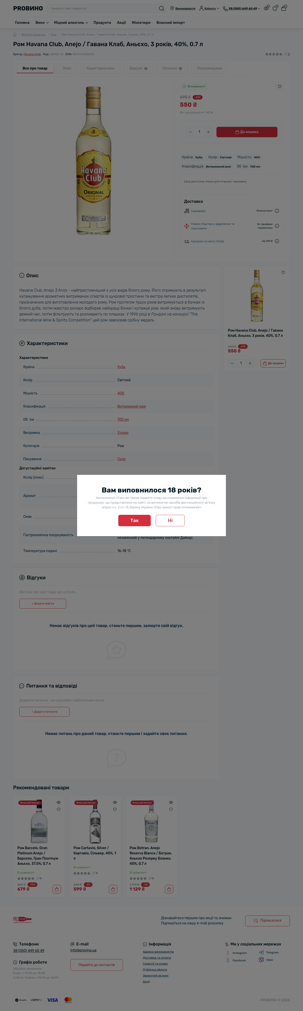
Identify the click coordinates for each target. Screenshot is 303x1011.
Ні (170, 520)
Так (134, 520)
